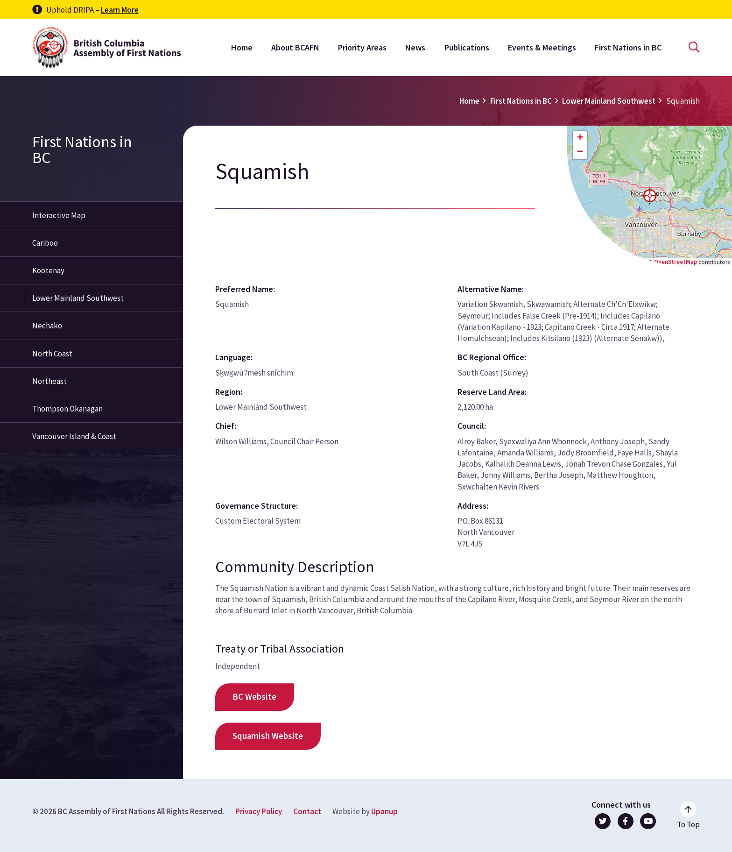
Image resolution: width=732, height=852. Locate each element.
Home (242, 47)
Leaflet (630, 261)
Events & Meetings (542, 47)
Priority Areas (362, 47)
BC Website (254, 696)
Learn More (120, 10)
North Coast (52, 353)
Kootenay (48, 270)
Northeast (49, 381)
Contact (307, 811)
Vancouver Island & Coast (74, 436)
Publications (466, 47)
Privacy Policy (258, 811)
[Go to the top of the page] (688, 816)
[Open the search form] (694, 47)
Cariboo (45, 243)
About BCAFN (295, 47)
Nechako (47, 325)
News (415, 47)
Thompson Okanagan (67, 409)
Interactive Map (58, 215)
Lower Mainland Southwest (608, 101)
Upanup (384, 811)
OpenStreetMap (675, 261)
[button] (649, 195)
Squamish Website (267, 736)
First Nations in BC (628, 47)
